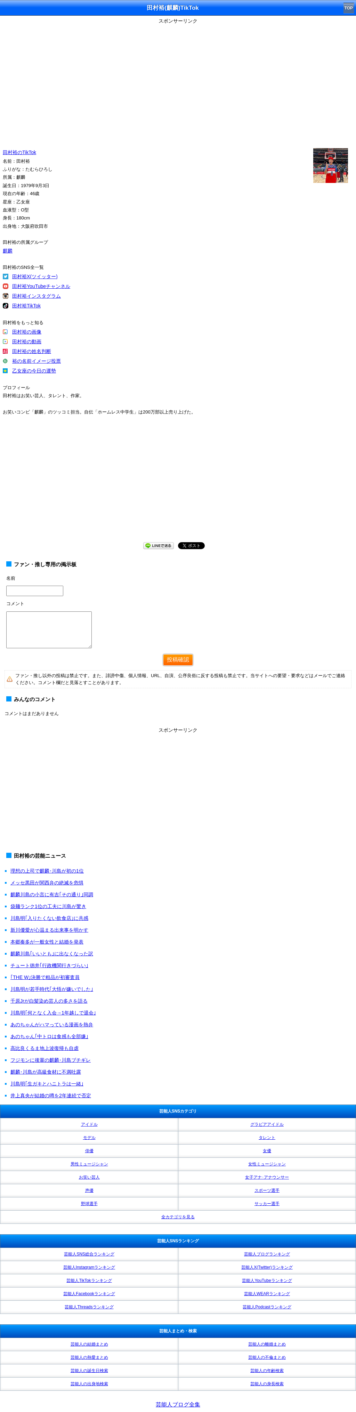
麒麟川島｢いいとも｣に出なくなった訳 (51, 953)
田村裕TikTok (26, 305)
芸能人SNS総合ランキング (89, 1254)
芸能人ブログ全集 (178, 1404)
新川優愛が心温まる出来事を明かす (49, 930)
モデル (89, 1137)
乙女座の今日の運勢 (34, 371)
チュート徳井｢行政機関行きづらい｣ (49, 965)
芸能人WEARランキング (267, 1293)
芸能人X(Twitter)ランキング (266, 1267)
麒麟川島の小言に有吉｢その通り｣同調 (51, 894)
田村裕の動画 (26, 341)
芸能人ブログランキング (267, 1254)
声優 (89, 1190)
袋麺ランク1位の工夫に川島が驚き (48, 906)
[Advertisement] (178, 485)
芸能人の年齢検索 (267, 1370)
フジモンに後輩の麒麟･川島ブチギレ (50, 1060)
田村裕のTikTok (19, 152)
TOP (349, 8)
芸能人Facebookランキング (89, 1293)
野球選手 (89, 1203)
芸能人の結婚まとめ (89, 1344)
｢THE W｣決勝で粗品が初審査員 (45, 977)
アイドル (89, 1124)
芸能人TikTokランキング (89, 1280)
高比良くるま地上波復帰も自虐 (44, 1048)
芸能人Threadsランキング (89, 1307)
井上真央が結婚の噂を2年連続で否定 (50, 1095)
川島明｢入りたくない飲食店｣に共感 (49, 918)
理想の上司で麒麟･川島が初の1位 (47, 871)
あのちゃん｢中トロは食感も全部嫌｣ (49, 1036)
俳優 (89, 1150)
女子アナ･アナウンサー (267, 1177)
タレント (267, 1137)
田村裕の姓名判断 (31, 351)
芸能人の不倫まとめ (267, 1357)
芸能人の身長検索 (267, 1383)
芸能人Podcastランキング (267, 1307)
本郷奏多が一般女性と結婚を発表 (46, 942)
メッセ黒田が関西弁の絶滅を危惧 (46, 882)
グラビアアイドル (267, 1124)
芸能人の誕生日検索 (89, 1370)
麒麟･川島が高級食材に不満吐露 (45, 1072)
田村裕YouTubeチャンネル (41, 286)
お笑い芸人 (89, 1177)
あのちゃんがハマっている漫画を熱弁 (51, 1024)
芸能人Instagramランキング (89, 1267)
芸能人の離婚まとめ (267, 1344)
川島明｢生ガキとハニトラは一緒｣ (46, 1083)
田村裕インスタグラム (36, 296)
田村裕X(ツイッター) (35, 276)
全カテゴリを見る (178, 1216)
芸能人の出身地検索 (89, 1383)
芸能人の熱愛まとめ (89, 1357)
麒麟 (8, 251)
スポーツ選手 (267, 1190)
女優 (267, 1150)
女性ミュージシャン (267, 1164)
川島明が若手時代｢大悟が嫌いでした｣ (51, 989)
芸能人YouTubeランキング (267, 1280)
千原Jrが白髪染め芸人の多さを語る (49, 1001)
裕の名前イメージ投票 (36, 361)
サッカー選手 (267, 1203)
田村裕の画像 (26, 332)
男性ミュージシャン (89, 1164)
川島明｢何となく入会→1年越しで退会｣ (53, 1013)
